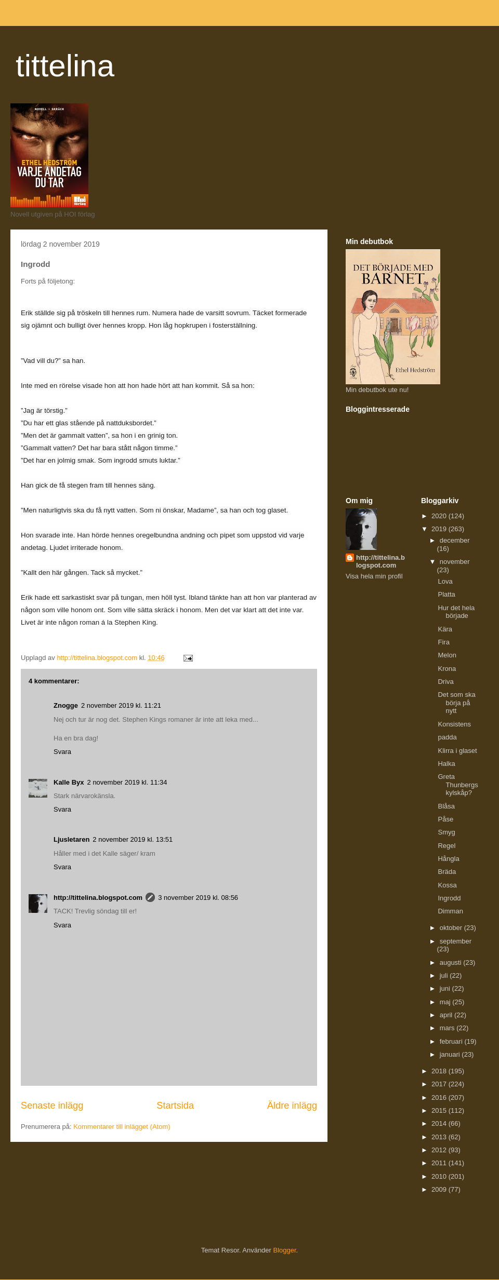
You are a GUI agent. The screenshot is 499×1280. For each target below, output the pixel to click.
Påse (445, 819)
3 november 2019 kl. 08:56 (198, 897)
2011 (440, 1163)
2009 (440, 1189)
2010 (440, 1176)
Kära (445, 629)
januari (451, 1054)
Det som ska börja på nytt (456, 703)
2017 (440, 1084)
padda (447, 737)
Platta (446, 594)
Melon (447, 655)
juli (445, 975)
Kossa (447, 885)
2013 (440, 1137)
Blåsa (446, 806)
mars (448, 1028)
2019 (440, 529)
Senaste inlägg (52, 1105)
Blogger (284, 1250)
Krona (447, 668)
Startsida (175, 1105)
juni (446, 988)
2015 (440, 1110)
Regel (446, 846)
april (447, 1015)
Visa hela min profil (374, 576)
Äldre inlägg (292, 1105)
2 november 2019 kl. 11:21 (121, 705)
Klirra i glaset (457, 750)
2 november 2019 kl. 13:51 (133, 839)
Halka (446, 763)
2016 (440, 1097)
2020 (440, 516)
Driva (445, 681)
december (455, 540)
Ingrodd (449, 898)
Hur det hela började (456, 612)
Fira (443, 642)
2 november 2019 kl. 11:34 (127, 782)
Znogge (66, 705)
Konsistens (454, 724)
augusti (452, 962)
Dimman (450, 911)
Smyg (446, 832)
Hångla (448, 859)
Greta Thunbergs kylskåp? (458, 785)
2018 (440, 1071)
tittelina (65, 65)
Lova (445, 581)
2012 (440, 1150)
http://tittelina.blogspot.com (98, 897)
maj (446, 1002)
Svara (62, 752)
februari (452, 1041)
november (455, 561)
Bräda (447, 871)
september (455, 941)
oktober (452, 928)
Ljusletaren (71, 839)
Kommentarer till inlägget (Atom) (121, 1126)
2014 (440, 1123)
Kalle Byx (69, 782)
